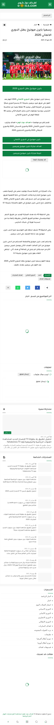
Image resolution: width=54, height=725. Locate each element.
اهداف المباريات (17, 275)
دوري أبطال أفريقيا (44, 639)
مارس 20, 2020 (29, 525)
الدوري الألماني (23, 99)
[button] (37, 288)
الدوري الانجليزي (44, 617)
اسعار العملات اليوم (43, 605)
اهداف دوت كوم (24, 123)
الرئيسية (47, 25)
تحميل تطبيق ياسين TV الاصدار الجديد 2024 (20, 491)
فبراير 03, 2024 (29, 489)
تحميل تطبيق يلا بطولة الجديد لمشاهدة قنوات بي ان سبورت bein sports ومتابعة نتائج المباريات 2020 (20, 517)
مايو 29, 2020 (30, 512)
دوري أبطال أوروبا (44, 643)
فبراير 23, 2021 (29, 500)
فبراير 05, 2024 (29, 537)
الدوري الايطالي (45, 622)
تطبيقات (47, 634)
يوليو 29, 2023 (30, 560)
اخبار (36, 25)
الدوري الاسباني (45, 609)
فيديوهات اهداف (44, 279)
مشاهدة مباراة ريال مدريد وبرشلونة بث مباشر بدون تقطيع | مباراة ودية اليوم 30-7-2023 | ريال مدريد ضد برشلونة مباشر (20, 565)
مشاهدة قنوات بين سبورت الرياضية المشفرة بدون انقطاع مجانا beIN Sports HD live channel (19, 481)
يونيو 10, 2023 (30, 573)
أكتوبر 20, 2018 (29, 477)
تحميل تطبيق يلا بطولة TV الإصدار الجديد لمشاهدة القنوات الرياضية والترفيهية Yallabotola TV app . (27, 440)
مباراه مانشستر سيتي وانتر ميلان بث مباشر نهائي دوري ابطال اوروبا (20, 577)
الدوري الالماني (30, 275)
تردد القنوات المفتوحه (42, 630)
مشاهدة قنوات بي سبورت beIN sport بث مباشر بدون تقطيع (21, 504)
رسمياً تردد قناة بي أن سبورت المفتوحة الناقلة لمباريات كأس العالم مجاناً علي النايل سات (20, 552)
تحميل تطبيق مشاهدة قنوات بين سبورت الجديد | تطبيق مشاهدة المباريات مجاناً (19, 529)
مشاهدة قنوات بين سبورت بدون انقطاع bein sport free (20, 541)
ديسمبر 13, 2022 (29, 548)
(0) (5, 40)
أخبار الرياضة (46, 596)
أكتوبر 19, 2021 (45, 437)
